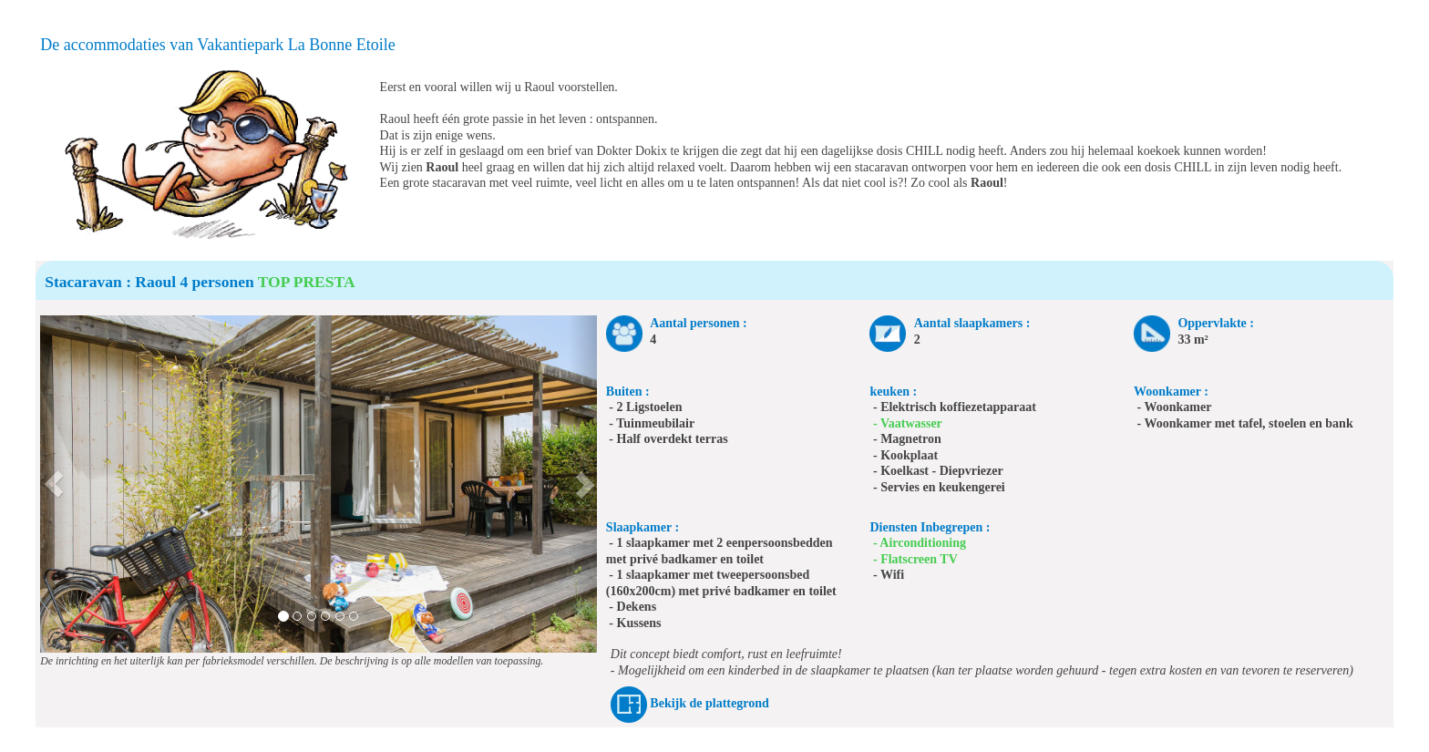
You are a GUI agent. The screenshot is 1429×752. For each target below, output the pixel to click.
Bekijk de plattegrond (709, 703)
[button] (54, 484)
